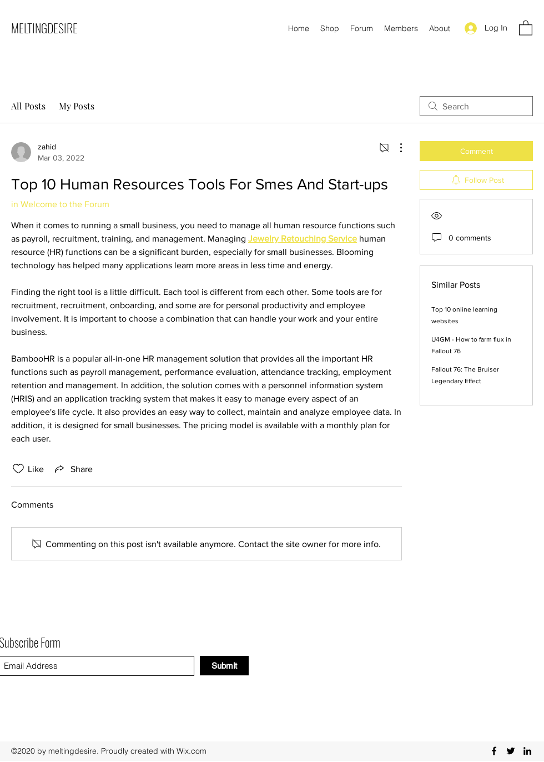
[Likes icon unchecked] (18, 468)
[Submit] (224, 665)
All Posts (28, 106)
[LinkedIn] (527, 750)
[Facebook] (494, 750)
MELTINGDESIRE (44, 28)
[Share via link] (73, 468)
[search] (476, 106)
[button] (525, 27)
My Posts (76, 106)
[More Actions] (395, 147)
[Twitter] (510, 750)
